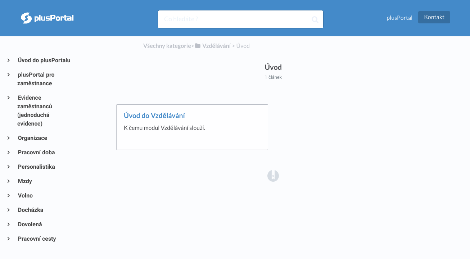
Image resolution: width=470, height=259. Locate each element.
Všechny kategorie (167, 45)
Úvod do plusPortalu (43, 60)
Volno (25, 195)
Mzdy (24, 181)
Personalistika (36, 166)
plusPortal (399, 17)
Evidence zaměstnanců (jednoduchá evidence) (34, 110)
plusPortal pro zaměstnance (36, 79)
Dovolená (29, 224)
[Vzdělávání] (212, 45)
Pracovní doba (36, 152)
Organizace (32, 138)
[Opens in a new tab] (273, 175)
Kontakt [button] (434, 17)
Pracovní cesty (36, 238)
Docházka (30, 209)
